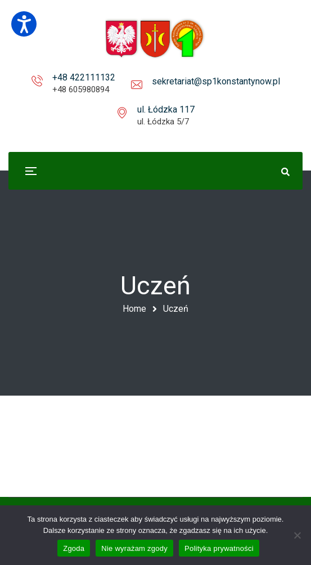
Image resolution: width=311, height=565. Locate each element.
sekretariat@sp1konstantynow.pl (216, 81)
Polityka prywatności (219, 548)
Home (134, 308)
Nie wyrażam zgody (134, 548)
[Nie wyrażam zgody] (297, 535)
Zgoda (73, 548)
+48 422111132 (83, 77)
